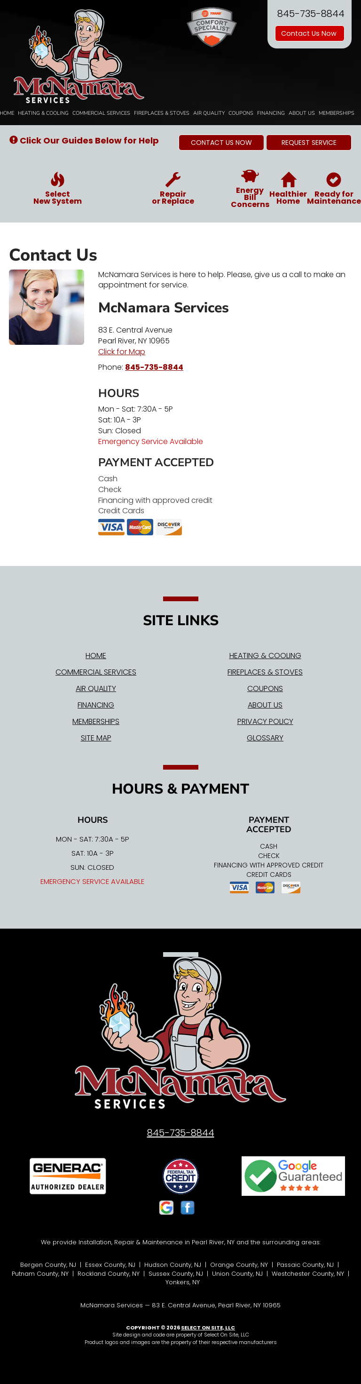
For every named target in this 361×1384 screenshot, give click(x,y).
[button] (221, 143)
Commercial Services (101, 113)
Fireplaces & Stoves (161, 113)
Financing (271, 113)
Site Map (96, 737)
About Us (302, 113)
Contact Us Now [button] (309, 33)
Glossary (265, 737)
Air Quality (209, 113)
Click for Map (121, 351)
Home (96, 655)
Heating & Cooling (43, 113)
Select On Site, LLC (208, 1327)
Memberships (336, 113)
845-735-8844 (154, 367)
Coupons (240, 113)
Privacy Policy (265, 721)
